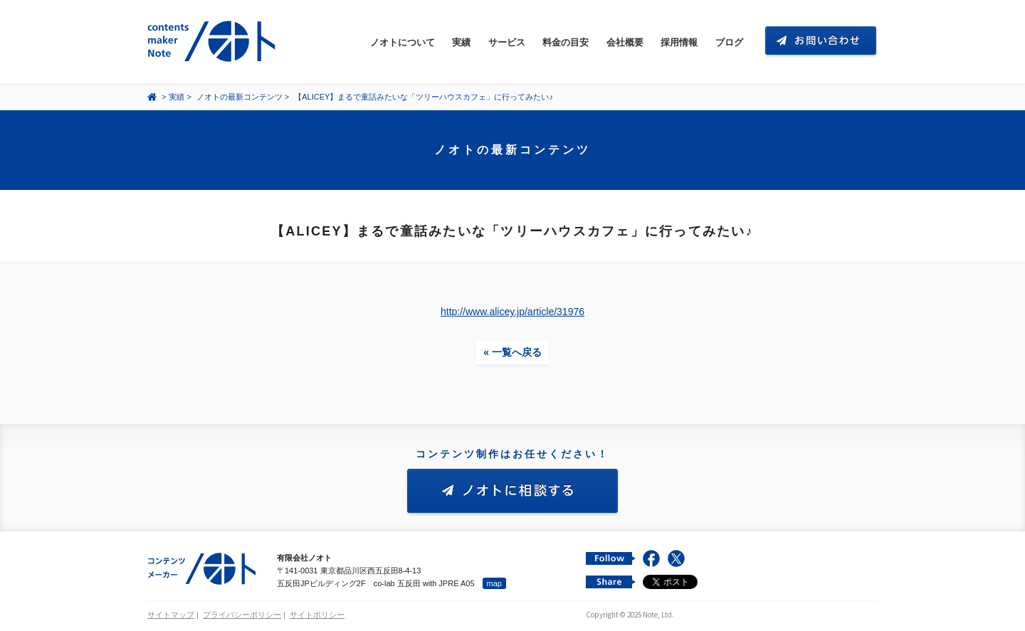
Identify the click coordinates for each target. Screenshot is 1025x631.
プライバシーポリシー (242, 614)
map (494, 583)
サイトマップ (170, 614)
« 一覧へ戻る (512, 352)
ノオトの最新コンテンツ (239, 96)
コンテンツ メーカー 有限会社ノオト (214, 41)
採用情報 (679, 42)
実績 (461, 42)
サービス (506, 42)
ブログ (729, 42)
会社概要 (624, 42)
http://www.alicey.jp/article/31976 (512, 311)
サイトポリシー (317, 614)
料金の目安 (565, 42)
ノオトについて (402, 42)
